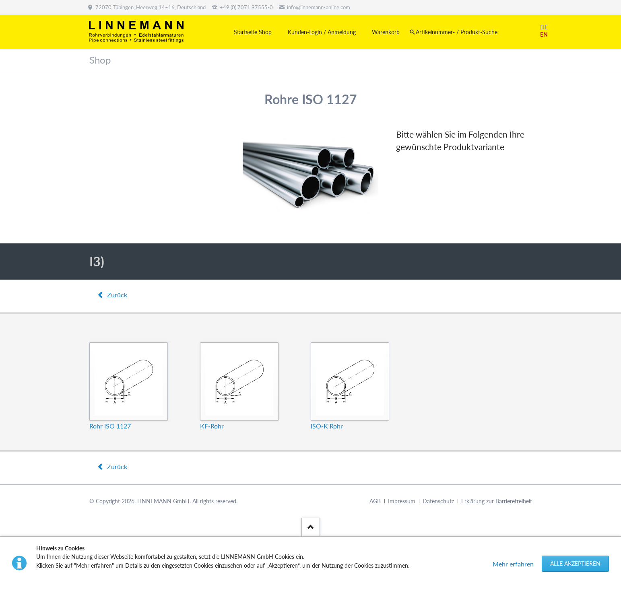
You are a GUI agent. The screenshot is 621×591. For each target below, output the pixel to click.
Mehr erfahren (513, 564)
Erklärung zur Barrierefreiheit (496, 501)
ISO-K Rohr (327, 426)
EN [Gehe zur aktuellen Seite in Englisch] (544, 34)
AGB (375, 501)
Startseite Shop (253, 32)
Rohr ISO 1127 (110, 426)
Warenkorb (386, 32)
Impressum (401, 501)
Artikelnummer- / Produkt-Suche (456, 32)
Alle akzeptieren (575, 563)
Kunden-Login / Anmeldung (322, 32)
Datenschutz (438, 501)
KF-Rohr (212, 426)
